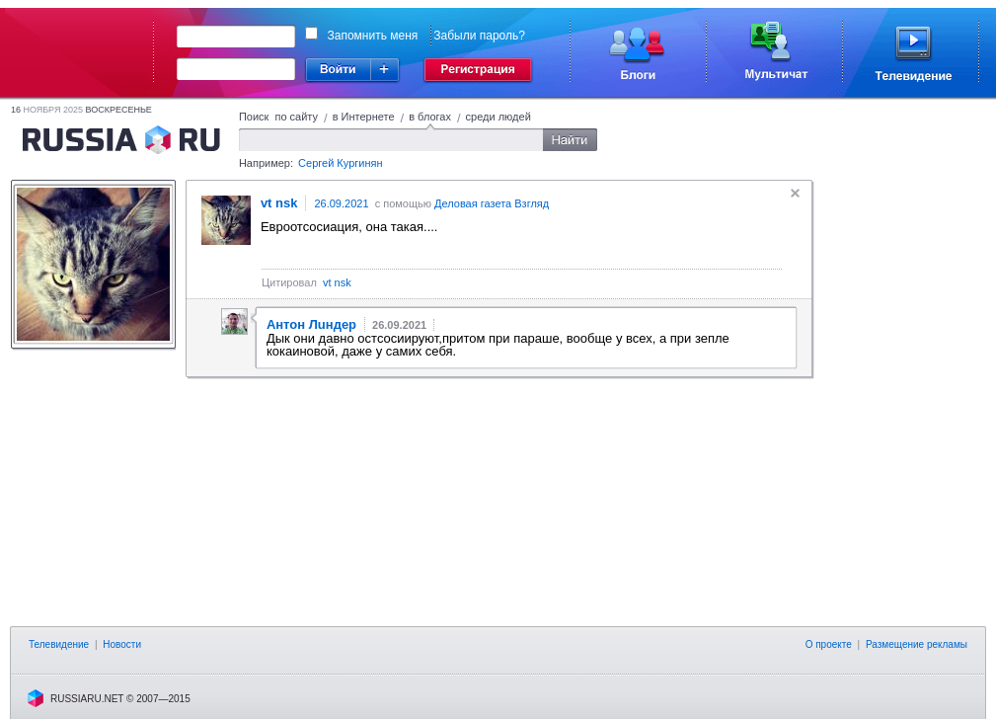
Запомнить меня (373, 35)
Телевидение (59, 644)
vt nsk (337, 282)
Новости (122, 644)
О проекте (828, 644)
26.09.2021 (341, 203)
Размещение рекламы (916, 644)
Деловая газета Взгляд (491, 203)
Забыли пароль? (479, 35)
